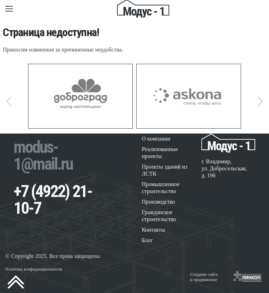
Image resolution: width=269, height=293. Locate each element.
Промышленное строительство (161, 187)
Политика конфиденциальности (33, 269)
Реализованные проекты (160, 152)
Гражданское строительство (159, 215)
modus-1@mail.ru (43, 155)
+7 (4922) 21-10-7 (53, 199)
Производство (158, 202)
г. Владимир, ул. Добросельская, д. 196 (224, 168)
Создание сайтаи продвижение (204, 277)
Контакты (153, 230)
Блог (147, 240)
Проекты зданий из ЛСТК (164, 170)
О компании (156, 139)
